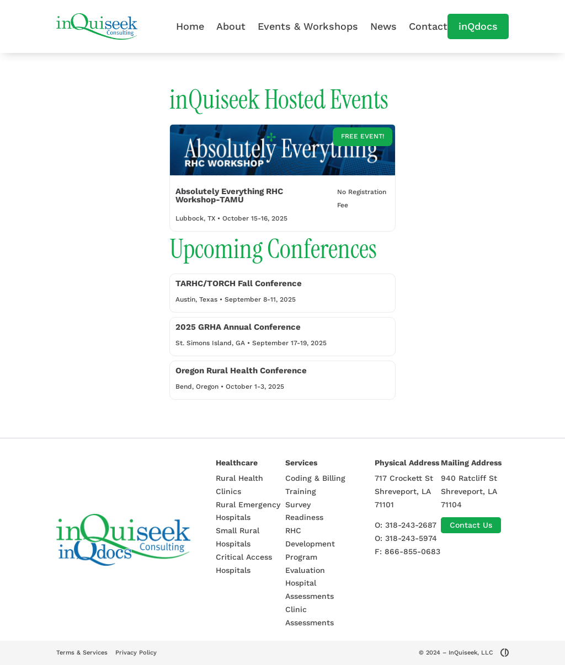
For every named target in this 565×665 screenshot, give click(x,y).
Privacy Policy (136, 652)
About (231, 26)
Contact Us (471, 525)
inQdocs (478, 26)
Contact (428, 26)
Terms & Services (82, 652)
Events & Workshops (308, 26)
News (383, 26)
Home (190, 26)
